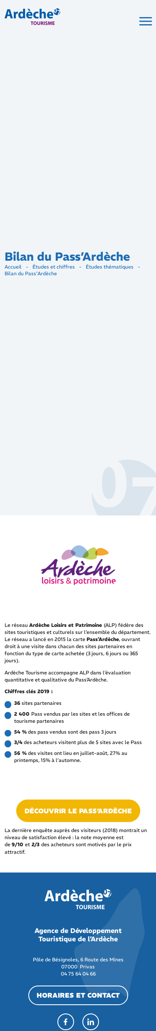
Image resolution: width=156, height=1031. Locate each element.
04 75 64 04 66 (78, 974)
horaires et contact (78, 995)
